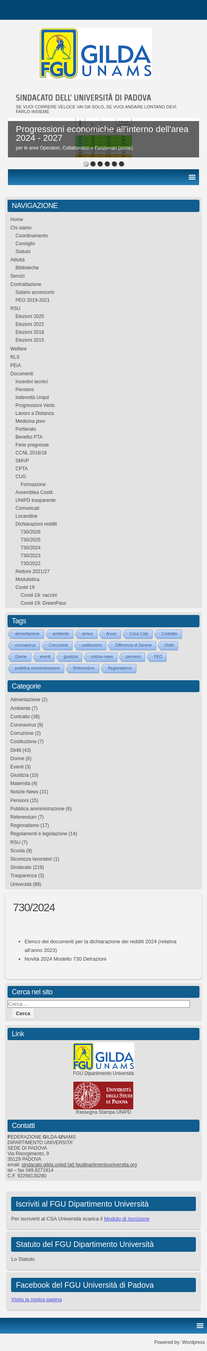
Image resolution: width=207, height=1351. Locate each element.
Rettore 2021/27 (32, 571)
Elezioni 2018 (29, 332)
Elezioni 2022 (29, 324)
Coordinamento (31, 235)
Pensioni (24, 389)
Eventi (16, 767)
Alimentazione (25, 699)
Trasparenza (23, 875)
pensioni (133, 657)
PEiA (15, 365)
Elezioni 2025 (29, 316)
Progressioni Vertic (35, 405)
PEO (158, 657)
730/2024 (30, 548)
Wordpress (193, 1342)
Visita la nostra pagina (36, 1299)
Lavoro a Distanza (34, 413)
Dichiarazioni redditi (36, 524)
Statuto (23, 251)
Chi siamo (20, 228)
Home (16, 219)
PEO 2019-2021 (32, 300)
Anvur (111, 634)
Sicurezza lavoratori (31, 859)
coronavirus (25, 645)
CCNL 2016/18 (31, 453)
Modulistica (27, 579)
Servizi (17, 276)
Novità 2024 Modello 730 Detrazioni (65, 959)
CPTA (21, 468)
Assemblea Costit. (34, 492)
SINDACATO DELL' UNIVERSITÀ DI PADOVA (83, 97)
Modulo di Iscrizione (127, 1219)
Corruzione (58, 645)
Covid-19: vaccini (39, 595)
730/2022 (30, 563)
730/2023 (30, 555)
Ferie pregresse (32, 445)
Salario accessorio (34, 292)
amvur (87, 634)
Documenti (21, 374)
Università (20, 884)
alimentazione (27, 634)
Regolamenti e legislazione (38, 833)
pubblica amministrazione (37, 668)
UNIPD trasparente (35, 500)
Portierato (25, 429)
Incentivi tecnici (31, 381)
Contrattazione (25, 284)
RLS (14, 357)
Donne (21, 657)
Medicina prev (30, 421)
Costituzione (23, 741)
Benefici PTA (28, 437)
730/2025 (30, 540)
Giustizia (19, 775)
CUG (20, 476)
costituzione (91, 645)
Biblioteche (27, 268)
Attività (17, 260)
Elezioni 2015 (29, 340)
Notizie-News (24, 792)
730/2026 (30, 532)
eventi (45, 657)
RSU (15, 308)
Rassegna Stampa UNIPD (103, 1112)
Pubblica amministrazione (37, 809)
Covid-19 (24, 587)
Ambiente (20, 708)
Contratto (169, 634)
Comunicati (27, 508)
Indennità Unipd (32, 397)
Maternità (20, 783)
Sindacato (20, 867)
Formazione (33, 484)
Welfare (18, 349)
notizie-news (102, 657)
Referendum (84, 668)
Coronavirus (23, 725)
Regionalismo (120, 668)
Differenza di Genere (133, 645)
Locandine (26, 516)
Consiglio (25, 243)
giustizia (70, 657)
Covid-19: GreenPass (43, 603)
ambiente (61, 634)
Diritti (169, 645)
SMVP (22, 461)
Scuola (17, 850)
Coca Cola (139, 634)
